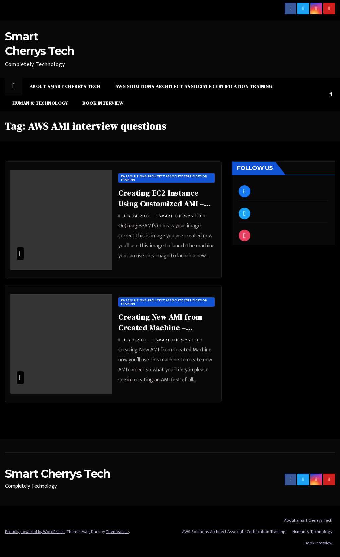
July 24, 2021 (136, 216)
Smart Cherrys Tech (181, 216)
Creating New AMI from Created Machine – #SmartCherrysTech (160, 327)
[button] (330, 94)
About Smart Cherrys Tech (65, 86)
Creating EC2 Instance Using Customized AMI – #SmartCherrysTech (161, 203)
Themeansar (117, 531)
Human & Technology (40, 103)
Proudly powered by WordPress (35, 531)
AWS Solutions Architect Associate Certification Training (193, 86)
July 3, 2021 (135, 340)
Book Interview (102, 103)
